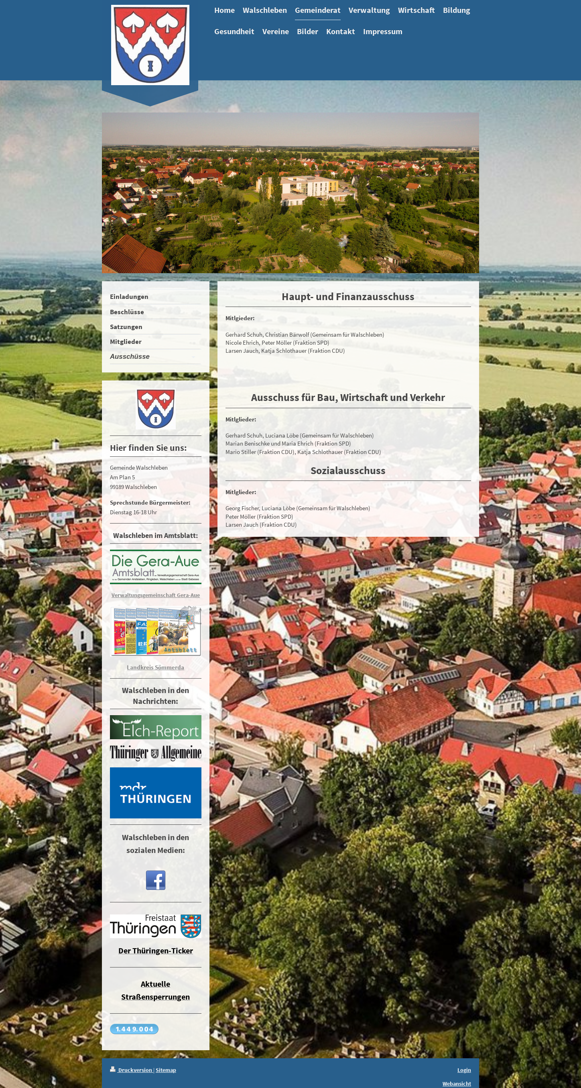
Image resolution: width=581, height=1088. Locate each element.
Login (464, 1070)
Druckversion (131, 1070)
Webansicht (457, 1083)
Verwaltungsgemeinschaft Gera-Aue (156, 595)
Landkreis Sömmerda (155, 667)
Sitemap (166, 1070)
